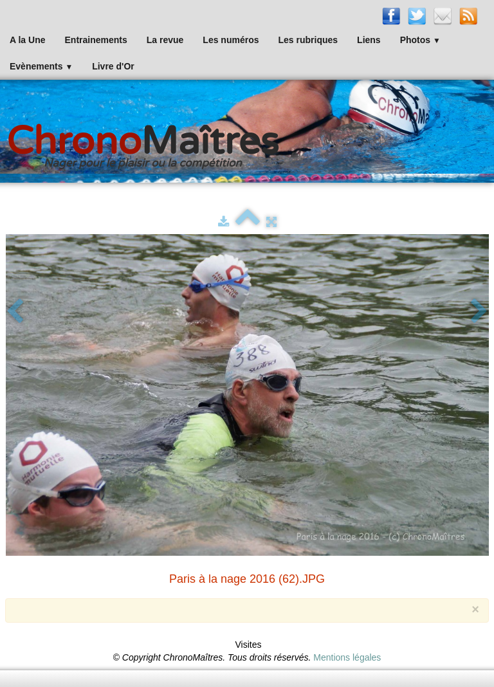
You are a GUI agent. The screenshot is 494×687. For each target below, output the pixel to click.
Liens (369, 40)
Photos (420, 40)
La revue (165, 40)
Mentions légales (347, 657)
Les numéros (231, 40)
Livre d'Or (113, 66)
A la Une (28, 40)
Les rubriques (308, 40)
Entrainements (96, 40)
